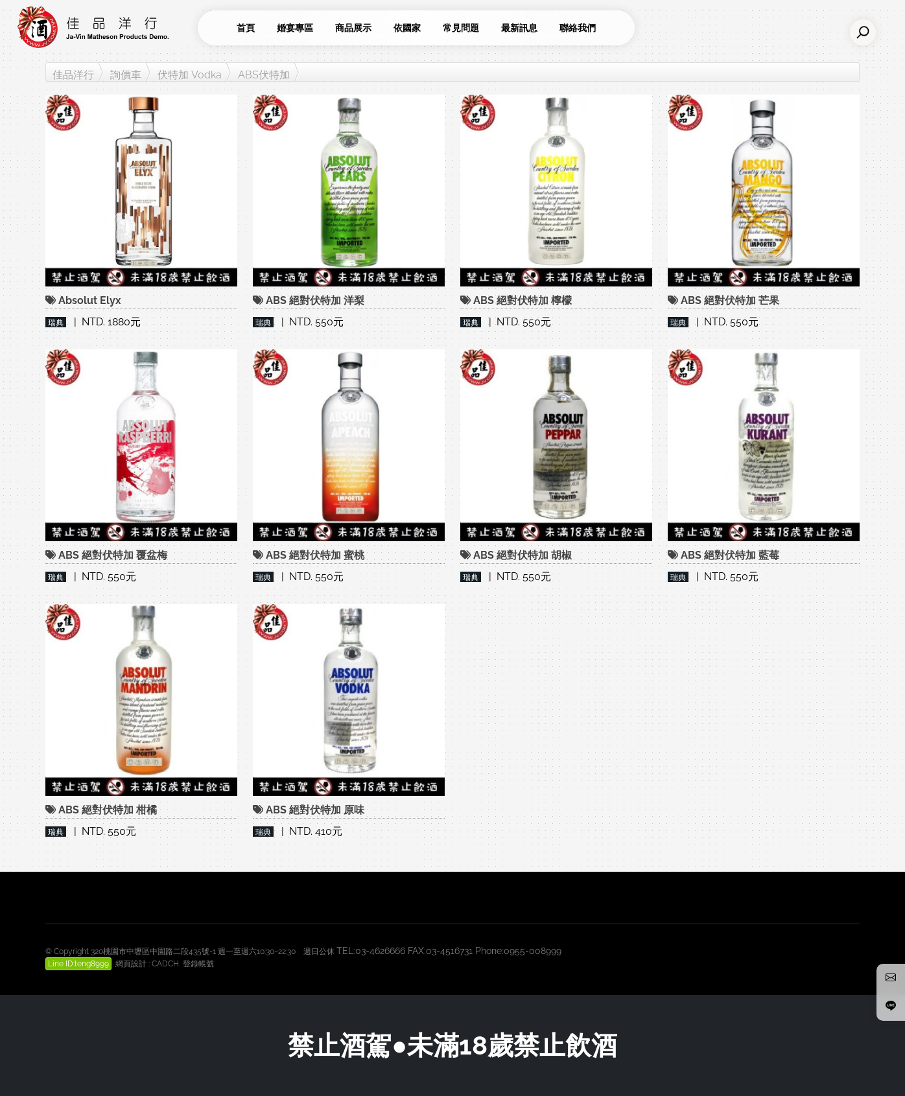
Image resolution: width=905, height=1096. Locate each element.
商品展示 (353, 28)
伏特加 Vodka (190, 75)
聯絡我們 (577, 28)
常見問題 (461, 28)
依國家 (407, 28)
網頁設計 (131, 963)
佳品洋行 (73, 75)
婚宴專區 (295, 28)
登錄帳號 (198, 963)
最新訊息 (519, 28)
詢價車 (125, 75)
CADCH (165, 963)
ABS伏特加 (264, 75)
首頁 (246, 28)
